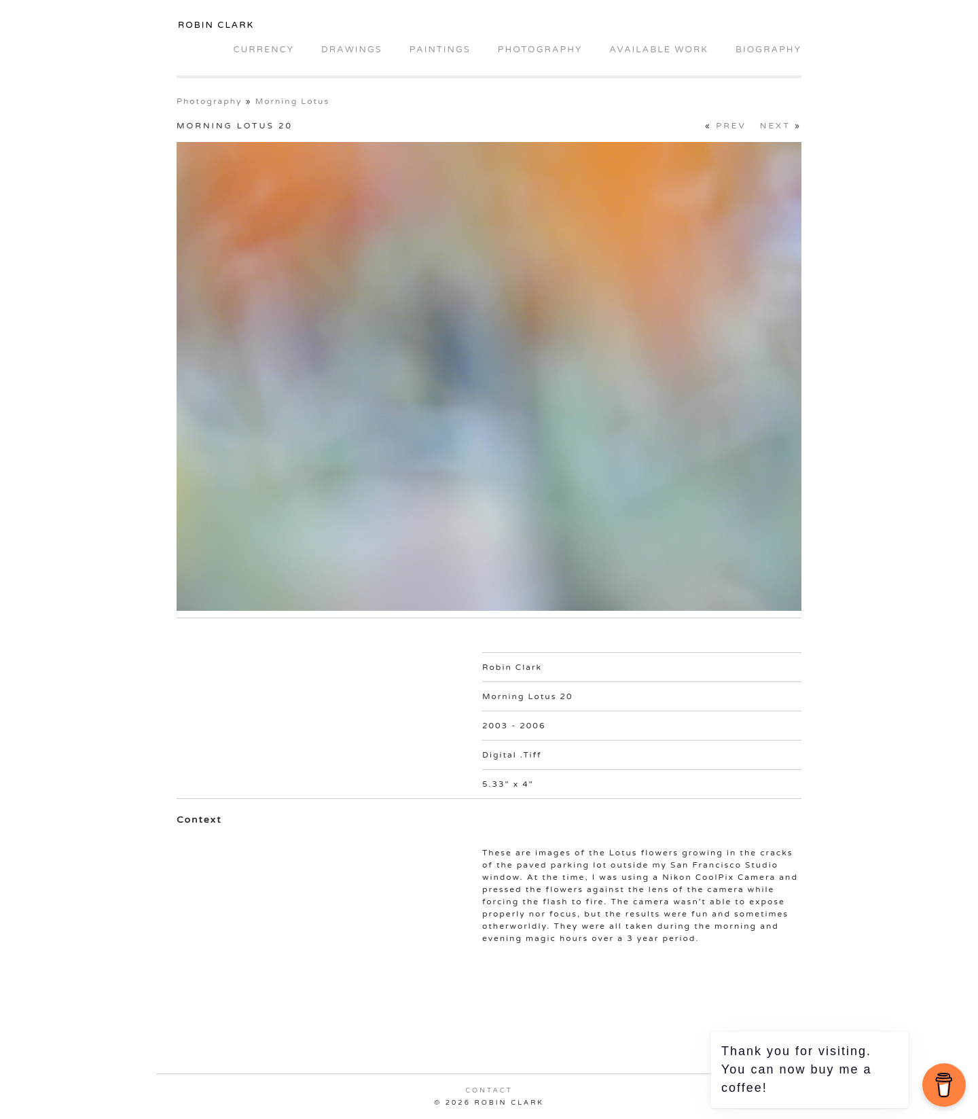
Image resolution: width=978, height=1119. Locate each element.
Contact (489, 1090)
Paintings (440, 49)
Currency (263, 49)
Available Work (658, 49)
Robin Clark (216, 25)
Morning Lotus (292, 101)
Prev (731, 125)
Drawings (351, 49)
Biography (768, 49)
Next (775, 125)
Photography (540, 49)
